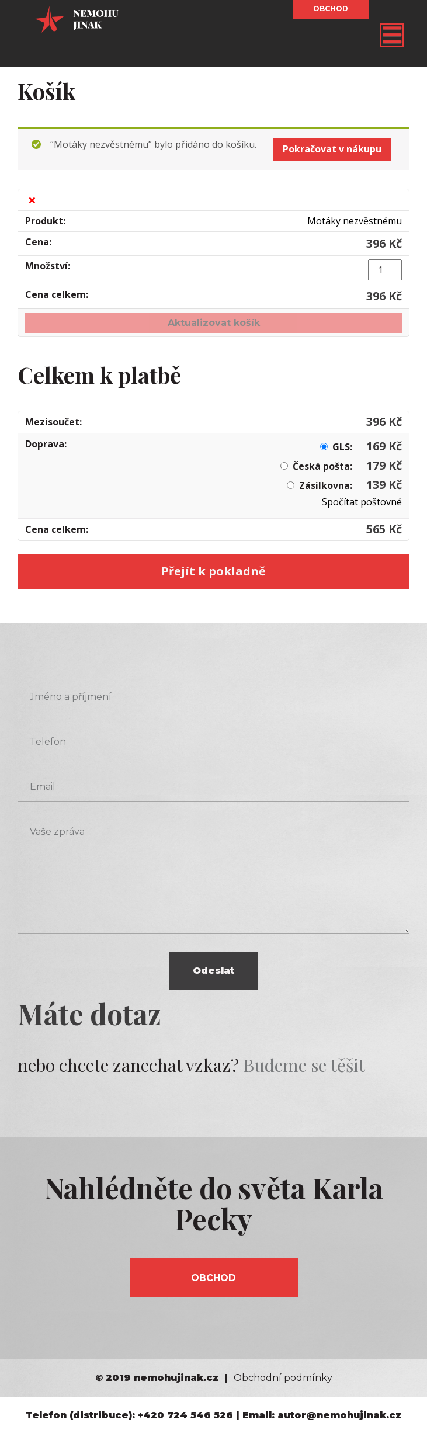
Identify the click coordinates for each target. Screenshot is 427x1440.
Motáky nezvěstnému (354, 220)
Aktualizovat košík (214, 322)
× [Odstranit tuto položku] (32, 200)
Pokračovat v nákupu (332, 149)
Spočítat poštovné (362, 501)
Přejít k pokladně (213, 571)
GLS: (367, 446)
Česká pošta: (347, 466)
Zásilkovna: (350, 485)
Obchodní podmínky (283, 1377)
